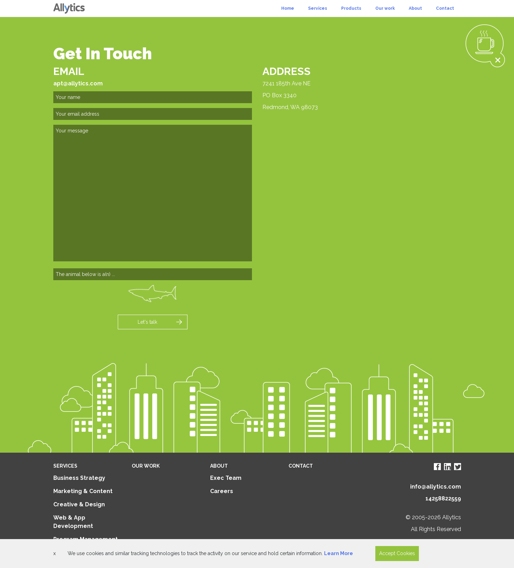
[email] (152, 114)
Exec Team (225, 478)
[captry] (152, 274)
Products (351, 8)
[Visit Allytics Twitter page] (457, 466)
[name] (152, 97)
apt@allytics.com (78, 83)
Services (317, 8)
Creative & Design (79, 504)
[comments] (152, 193)
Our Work (146, 466)
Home (287, 8)
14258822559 (443, 498)
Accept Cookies (397, 553)
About (415, 8)
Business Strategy (79, 478)
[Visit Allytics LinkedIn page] (447, 466)
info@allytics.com (435, 486)
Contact (445, 8)
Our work (385, 8)
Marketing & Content (83, 491)
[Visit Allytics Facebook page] (437, 466)
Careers (221, 491)
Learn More (338, 553)
